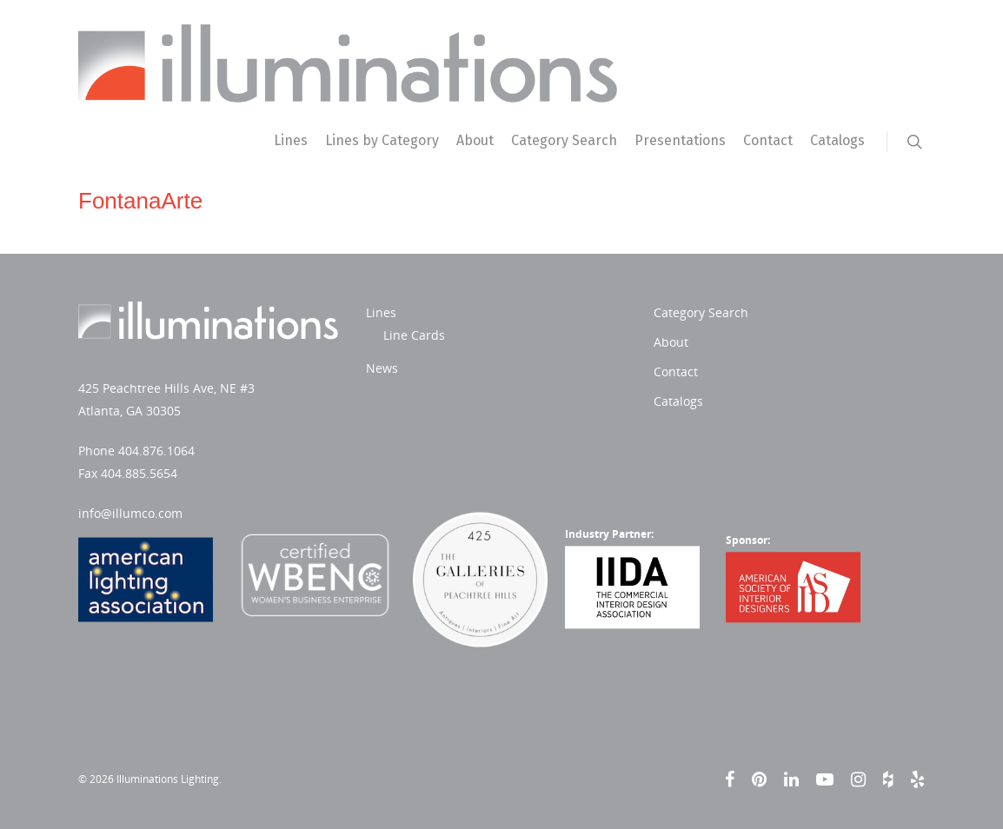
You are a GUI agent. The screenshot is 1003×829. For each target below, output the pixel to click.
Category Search (564, 140)
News (382, 368)
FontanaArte (140, 201)
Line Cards (414, 335)
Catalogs (837, 140)
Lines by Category (382, 140)
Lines (291, 140)
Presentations (680, 140)
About (475, 140)
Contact (768, 140)
